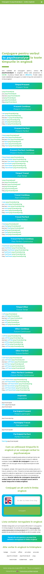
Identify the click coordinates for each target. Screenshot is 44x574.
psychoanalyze (25, 556)
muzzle (13, 552)
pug (34, 556)
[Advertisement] (22, 26)
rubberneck (23, 559)
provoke (36, 552)
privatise (28, 552)
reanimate (13, 559)
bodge (6, 552)
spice (31, 559)
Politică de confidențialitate (29, 571)
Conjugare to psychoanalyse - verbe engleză (18, 2)
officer (20, 552)
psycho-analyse (12, 556)
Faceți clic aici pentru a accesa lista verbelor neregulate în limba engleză (22, 538)
